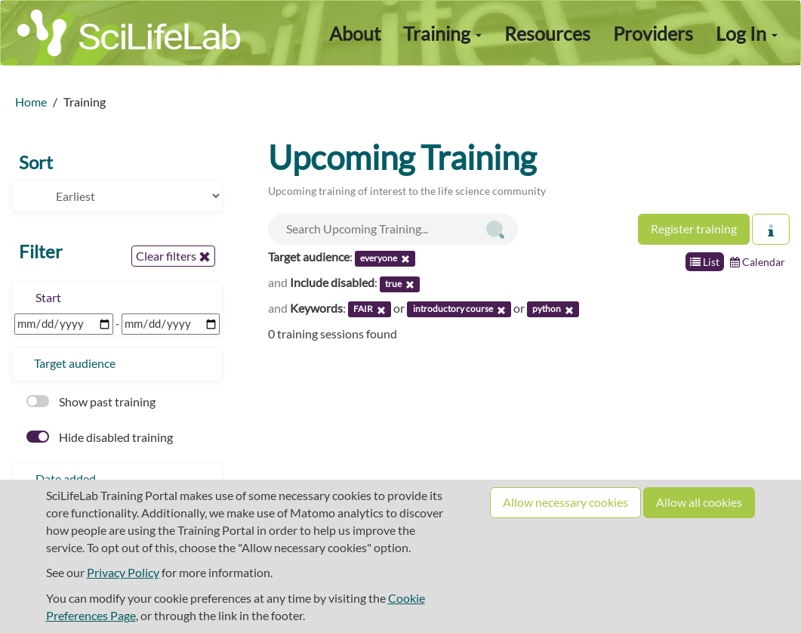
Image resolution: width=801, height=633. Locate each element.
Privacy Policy (123, 572)
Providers (653, 33)
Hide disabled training (99, 437)
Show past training (91, 401)
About (354, 33)
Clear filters (173, 256)
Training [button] (442, 33)
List (704, 261)
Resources (547, 33)
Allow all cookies (699, 502)
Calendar (757, 261)
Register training (694, 228)
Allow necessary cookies (565, 502)
